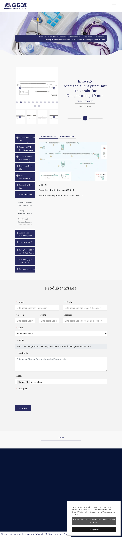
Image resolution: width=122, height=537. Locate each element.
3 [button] (25, 102)
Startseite (43, 37)
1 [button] (17, 102)
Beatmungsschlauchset (69, 37)
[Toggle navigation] (114, 6)
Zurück (61, 437)
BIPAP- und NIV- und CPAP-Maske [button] (27, 251)
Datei (19, 376)
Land (19, 328)
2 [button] (21, 102)
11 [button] (57, 102)
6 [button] (37, 102)
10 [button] (53, 102)
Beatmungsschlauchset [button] (27, 195)
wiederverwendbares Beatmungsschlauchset (25, 204)
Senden (23, 408)
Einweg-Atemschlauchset (92, 37)
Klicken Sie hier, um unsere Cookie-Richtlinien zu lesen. (94, 520)
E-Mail (68, 302)
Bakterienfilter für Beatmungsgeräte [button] (26, 187)
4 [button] (29, 102)
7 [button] (41, 102)
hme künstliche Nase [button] (26, 167)
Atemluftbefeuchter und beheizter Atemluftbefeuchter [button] (27, 159)
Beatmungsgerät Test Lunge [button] (26, 261)
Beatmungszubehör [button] (27, 269)
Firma (43, 315)
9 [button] (49, 102)
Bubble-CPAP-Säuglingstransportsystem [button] (27, 148)
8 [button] (45, 102)
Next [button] (54, 88)
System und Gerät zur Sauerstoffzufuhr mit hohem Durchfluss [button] (27, 140)
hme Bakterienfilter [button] (25, 177)
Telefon (20, 315)
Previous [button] (20, 88)
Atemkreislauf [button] (25, 242)
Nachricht (22, 353)
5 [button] (33, 102)
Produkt (53, 37)
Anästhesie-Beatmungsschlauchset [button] (27, 234)
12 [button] (35, 106)
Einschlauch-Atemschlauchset (25, 220)
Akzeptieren (94, 529)
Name (20, 302)
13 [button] (39, 106)
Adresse (68, 315)
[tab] (25, 138)
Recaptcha (22, 389)
